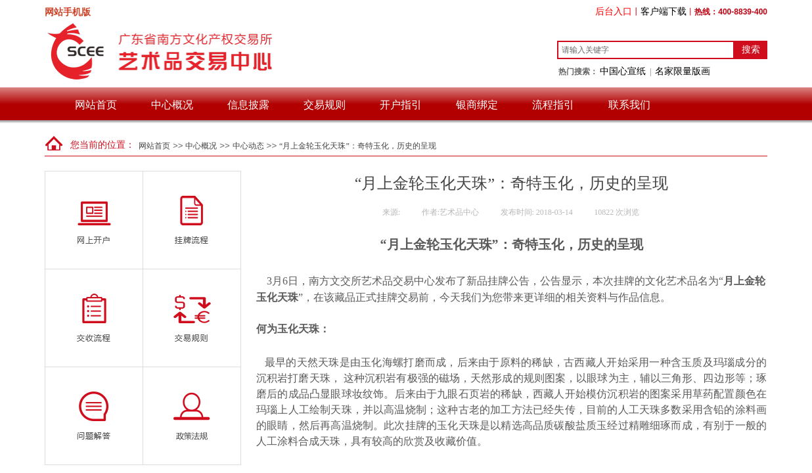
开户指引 (401, 104)
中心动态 (248, 145)
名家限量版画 (682, 71)
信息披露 (248, 104)
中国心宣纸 (623, 71)
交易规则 (325, 104)
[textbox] (645, 50)
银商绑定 (477, 104)
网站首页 (96, 104)
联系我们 (629, 104)
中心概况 (172, 104)
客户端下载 (664, 11)
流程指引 (553, 104)
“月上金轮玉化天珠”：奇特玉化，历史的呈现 (357, 145)
